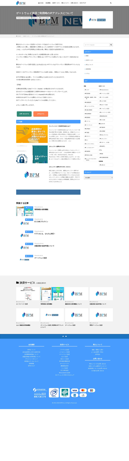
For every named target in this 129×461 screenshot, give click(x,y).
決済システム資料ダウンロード (98, 366)
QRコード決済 (64, 359)
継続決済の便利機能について (73, 304)
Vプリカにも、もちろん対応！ (44, 234)
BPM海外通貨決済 (64, 361)
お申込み (97, 354)
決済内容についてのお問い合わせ (97, 368)
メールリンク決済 (64, 352)
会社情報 (48, 3)
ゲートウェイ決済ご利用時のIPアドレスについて (43, 36)
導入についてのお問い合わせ (97, 363)
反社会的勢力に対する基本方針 (31, 352)
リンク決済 (64, 368)
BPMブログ (83, 3)
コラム (88, 73)
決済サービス (55, 3)
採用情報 (31, 363)
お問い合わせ (74, 3)
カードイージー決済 (22, 304)
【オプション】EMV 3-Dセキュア (64, 375)
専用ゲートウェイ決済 (96, 325)
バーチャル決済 (64, 349)
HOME (41, 3)
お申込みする (40, 113)
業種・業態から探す (97, 349)
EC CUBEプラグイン (41, 221)
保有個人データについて (31, 361)
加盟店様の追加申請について (44, 246)
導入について (65, 3)
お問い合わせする (24, 113)
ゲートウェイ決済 (44, 17)
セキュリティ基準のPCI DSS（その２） (60, 167)
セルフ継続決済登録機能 (23, 325)
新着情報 (88, 69)
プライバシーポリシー (31, 359)
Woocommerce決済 (64, 372)
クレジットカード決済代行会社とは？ (60, 126)
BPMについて (31, 349)
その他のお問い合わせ (97, 370)
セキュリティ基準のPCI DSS (57, 146)
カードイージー (64, 363)
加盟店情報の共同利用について (31, 356)
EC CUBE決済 (64, 370)
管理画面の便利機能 (41, 209)
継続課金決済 (64, 366)
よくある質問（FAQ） (97, 352)
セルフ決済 (64, 356)
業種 (87, 55)
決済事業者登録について (31, 354)
